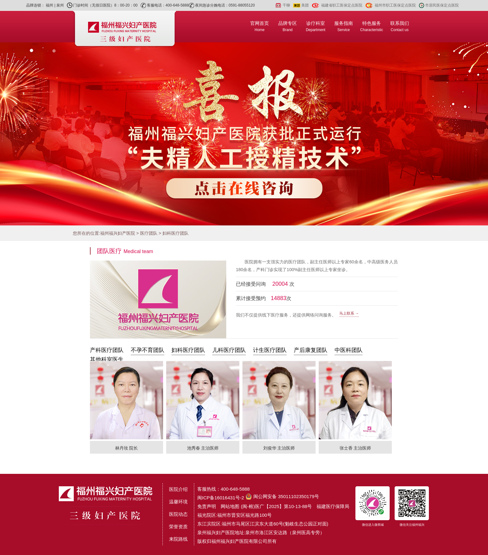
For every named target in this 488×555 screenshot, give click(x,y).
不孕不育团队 (147, 350)
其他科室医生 (107, 359)
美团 (305, 5)
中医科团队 (349, 350)
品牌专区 (287, 26)
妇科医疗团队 (175, 233)
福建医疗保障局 (333, 506)
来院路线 (178, 539)
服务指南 (343, 26)
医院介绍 (178, 489)
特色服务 (371, 26)
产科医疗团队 (107, 350)
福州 (49, 5)
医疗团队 (148, 233)
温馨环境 (178, 501)
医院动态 (178, 514)
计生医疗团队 (270, 350)
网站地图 (230, 506)
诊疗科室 (316, 26)
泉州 (60, 5)
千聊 (286, 5)
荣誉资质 (178, 526)
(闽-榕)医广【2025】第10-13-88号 (276, 506)
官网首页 (259, 26)
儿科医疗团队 (229, 350)
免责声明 (206, 506)
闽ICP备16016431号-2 (220, 497)
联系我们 (399, 26)
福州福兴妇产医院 (117, 233)
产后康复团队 (310, 350)
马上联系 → (349, 313)
